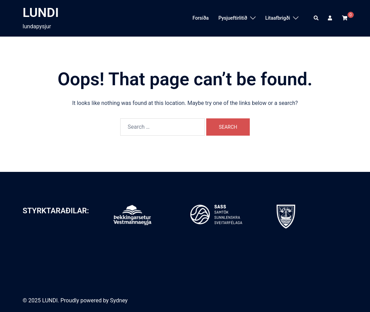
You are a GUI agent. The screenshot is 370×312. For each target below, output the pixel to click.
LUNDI (41, 12)
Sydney (119, 300)
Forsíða (200, 18)
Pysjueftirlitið (232, 18)
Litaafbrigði (277, 18)
